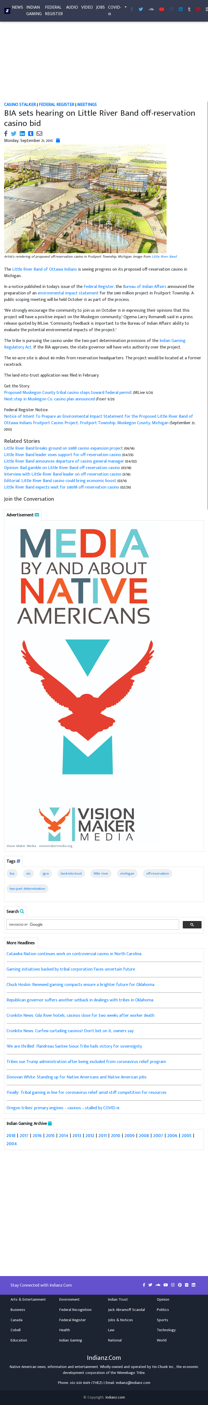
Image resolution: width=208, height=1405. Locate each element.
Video (87, 8)
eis (28, 873)
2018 (10, 1135)
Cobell (16, 1330)
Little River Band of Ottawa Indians (44, 269)
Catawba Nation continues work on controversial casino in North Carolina (73, 954)
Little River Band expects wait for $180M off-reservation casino (61, 487)
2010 (115, 1135)
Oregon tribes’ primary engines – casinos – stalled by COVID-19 (62, 1108)
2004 (11, 1143)
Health (64, 1330)
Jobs (100, 8)
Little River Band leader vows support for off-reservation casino (62, 455)
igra (46, 873)
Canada (16, 1320)
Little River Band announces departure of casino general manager (64, 461)
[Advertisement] (104, 61)
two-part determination (27, 889)
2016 (37, 1135)
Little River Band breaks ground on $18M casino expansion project (63, 448)
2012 (90, 1135)
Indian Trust (118, 1299)
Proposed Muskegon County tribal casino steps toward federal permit (68, 392)
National (115, 1340)
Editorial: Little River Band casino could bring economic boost (60, 480)
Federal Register (54, 12)
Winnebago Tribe (131, 1373)
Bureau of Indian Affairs (144, 286)
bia (12, 873)
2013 (77, 1135)
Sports (162, 1320)
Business (18, 1310)
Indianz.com (115, 1397)
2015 (50, 1135)
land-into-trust (71, 873)
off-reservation (157, 873)
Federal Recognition (75, 1310)
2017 (24, 1135)
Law (111, 1330)
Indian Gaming (34, 12)
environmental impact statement (68, 293)
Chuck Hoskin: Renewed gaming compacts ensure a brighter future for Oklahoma (80, 984)
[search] (92, 924)
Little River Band (164, 257)
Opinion (163, 1299)
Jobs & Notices (120, 1320)
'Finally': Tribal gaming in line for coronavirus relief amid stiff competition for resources (86, 1092)
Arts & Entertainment (28, 1299)
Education (19, 1340)
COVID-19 (114, 12)
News (17, 8)
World (162, 1340)
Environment (69, 1299)
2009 (130, 1135)
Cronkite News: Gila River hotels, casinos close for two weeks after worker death (80, 1015)
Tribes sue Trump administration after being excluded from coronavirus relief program (86, 1061)
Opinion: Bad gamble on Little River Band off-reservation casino (62, 467)
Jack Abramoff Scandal (126, 1310)
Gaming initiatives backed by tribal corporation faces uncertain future (70, 969)
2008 (144, 1135)
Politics (163, 1310)
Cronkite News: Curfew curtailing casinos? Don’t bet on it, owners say (70, 1031)
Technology (166, 1330)
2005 (186, 1135)
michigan (127, 873)
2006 (172, 1135)
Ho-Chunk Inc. (163, 1367)
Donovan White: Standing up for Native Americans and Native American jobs (76, 1077)
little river (101, 873)
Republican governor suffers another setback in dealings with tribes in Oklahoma (79, 1000)
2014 (63, 1135)
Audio (72, 8)
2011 (103, 1135)
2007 (158, 1135)
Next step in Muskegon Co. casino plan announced (50, 399)
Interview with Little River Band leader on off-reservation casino (63, 474)
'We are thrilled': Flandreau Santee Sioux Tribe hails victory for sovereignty (74, 1046)
